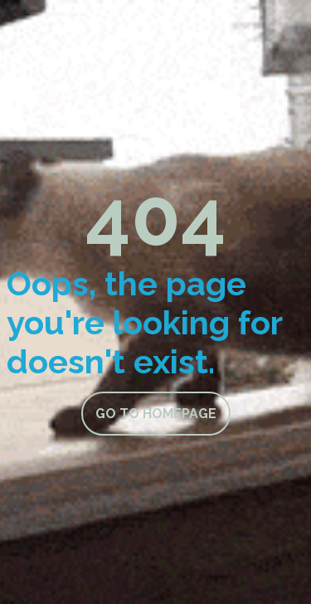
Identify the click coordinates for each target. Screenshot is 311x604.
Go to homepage (155, 413)
